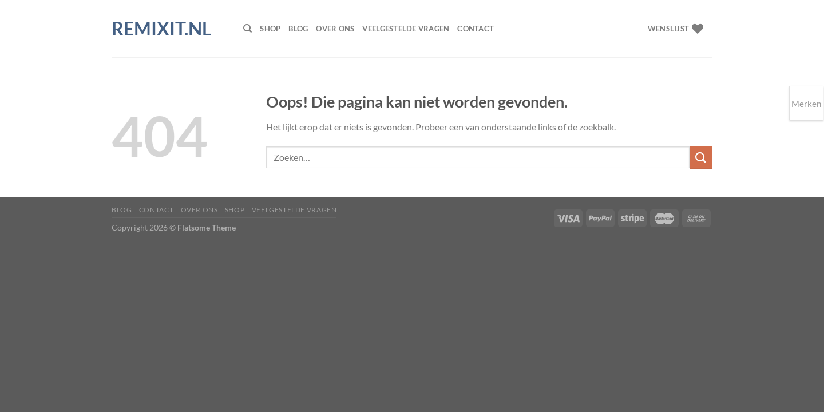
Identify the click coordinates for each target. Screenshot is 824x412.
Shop (270, 28)
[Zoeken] (247, 28)
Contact (475, 28)
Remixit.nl (162, 28)
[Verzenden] (701, 157)
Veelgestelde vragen (405, 28)
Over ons (335, 28)
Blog (298, 28)
